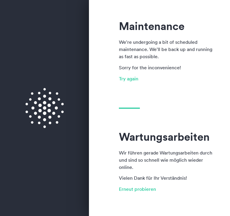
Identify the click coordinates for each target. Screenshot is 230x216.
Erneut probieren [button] (137, 189)
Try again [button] (128, 79)
